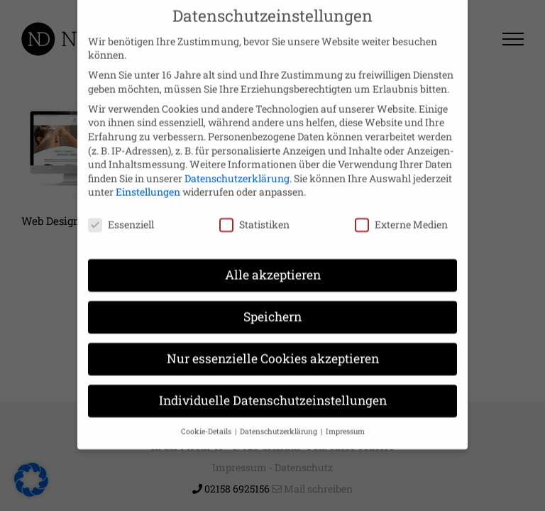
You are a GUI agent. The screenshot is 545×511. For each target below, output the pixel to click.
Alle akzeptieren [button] (273, 261)
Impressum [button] (345, 417)
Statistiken (254, 210)
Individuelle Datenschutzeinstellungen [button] (273, 386)
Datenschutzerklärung (237, 164)
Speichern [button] (272, 303)
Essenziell (121, 210)
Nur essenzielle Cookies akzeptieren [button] (273, 344)
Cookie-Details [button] (207, 417)
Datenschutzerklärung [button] (279, 417)
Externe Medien (401, 210)
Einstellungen (148, 178)
